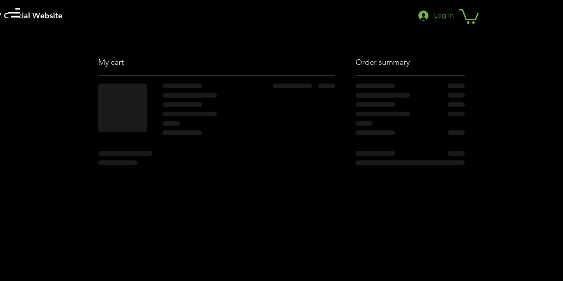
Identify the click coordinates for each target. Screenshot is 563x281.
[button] (14, 13)
